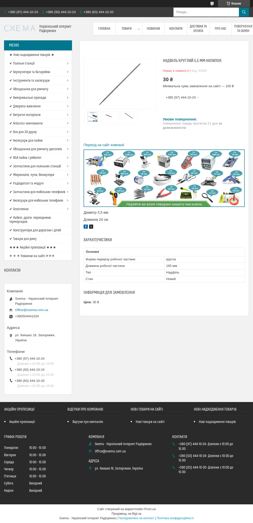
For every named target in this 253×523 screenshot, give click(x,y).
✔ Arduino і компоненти (26, 123)
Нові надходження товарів (217, 422)
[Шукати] (244, 12)
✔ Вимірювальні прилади (27, 98)
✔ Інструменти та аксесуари (29, 81)
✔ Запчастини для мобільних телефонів (37, 192)
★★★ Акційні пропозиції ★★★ (32, 247)
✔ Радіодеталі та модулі (26, 183)
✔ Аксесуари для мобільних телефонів (36, 201)
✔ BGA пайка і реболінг (25, 158)
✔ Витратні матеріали (25, 115)
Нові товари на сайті (150, 422)
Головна (104, 29)
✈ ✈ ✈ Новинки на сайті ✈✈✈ (32, 256)
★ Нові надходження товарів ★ (31, 55)
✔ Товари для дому (23, 239)
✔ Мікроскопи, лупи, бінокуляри (31, 175)
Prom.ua (150, 509)
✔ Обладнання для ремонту (28, 89)
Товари (127, 29)
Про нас (220, 29)
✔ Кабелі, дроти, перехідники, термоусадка (30, 220)
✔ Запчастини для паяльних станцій (35, 166)
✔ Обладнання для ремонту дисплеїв (35, 149)
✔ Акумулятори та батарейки (29, 72)
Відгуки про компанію (88, 422)
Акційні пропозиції (22, 422)
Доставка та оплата (198, 28)
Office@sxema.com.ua (31, 310)
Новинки (153, 29)
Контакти (176, 29)
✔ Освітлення (18, 209)
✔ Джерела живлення (25, 106)
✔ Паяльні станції (22, 63)
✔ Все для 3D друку (23, 132)
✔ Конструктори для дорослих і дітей (35, 230)
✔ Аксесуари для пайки (26, 141)
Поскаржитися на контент (136, 518)
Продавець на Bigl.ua (126, 513)
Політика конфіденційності (175, 518)
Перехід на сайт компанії (104, 145)
